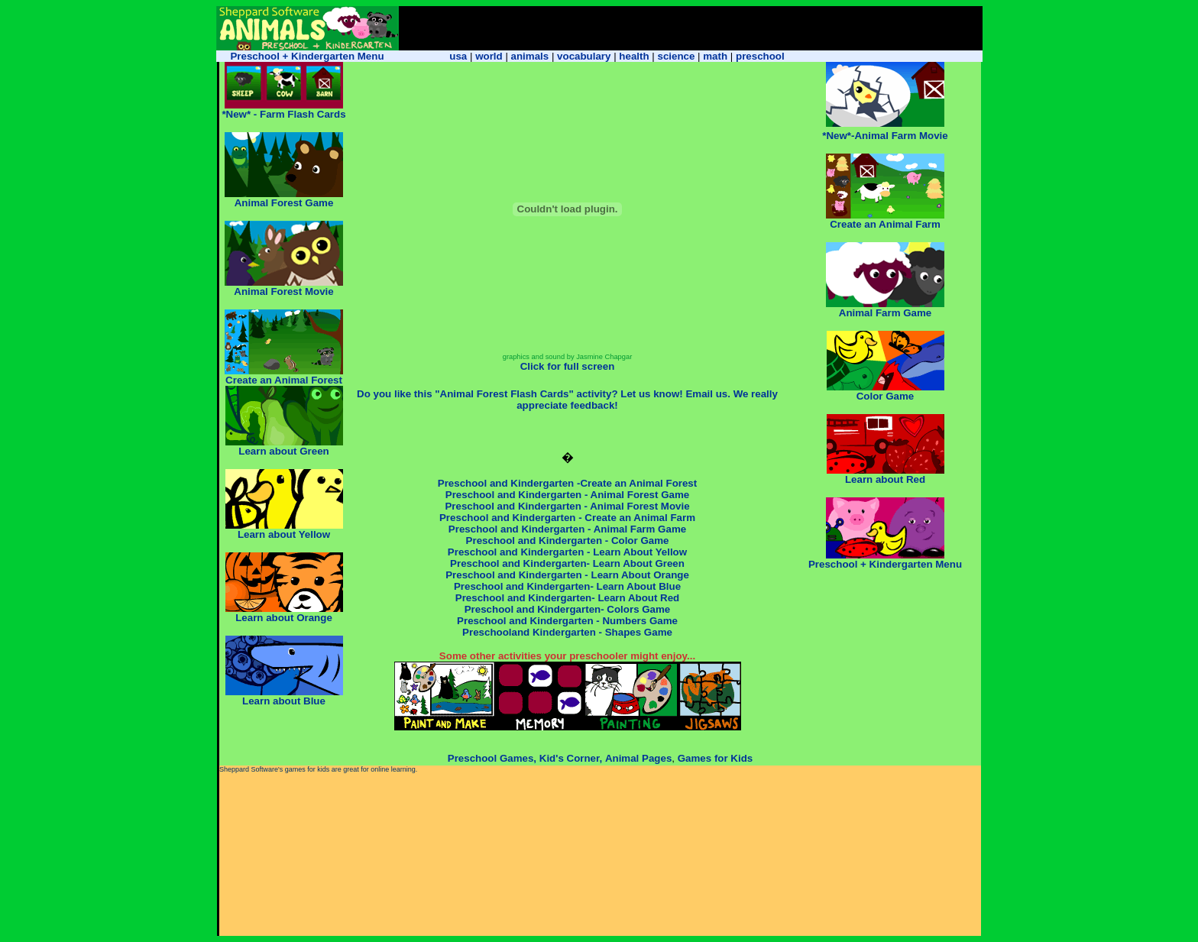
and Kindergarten (551, 620)
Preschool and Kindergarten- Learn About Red (567, 598)
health (634, 56)
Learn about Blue (284, 696)
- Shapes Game (634, 632)
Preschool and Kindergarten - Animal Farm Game (567, 529)
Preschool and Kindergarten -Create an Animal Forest (567, 483)
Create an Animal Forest (283, 380)
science (676, 56)
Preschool (483, 620)
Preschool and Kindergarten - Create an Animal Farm (567, 517)
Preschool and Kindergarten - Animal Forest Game (567, 494)
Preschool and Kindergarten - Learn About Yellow (567, 552)
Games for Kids (715, 758)
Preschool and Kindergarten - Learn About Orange (567, 575)
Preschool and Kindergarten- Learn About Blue (567, 586)
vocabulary (583, 56)
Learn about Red (885, 479)
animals (530, 56)
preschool (760, 56)
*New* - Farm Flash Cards (283, 114)
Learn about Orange (283, 617)
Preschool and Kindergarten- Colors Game (568, 609)
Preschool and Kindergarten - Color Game (567, 540)
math (715, 56)
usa (458, 56)
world (489, 56)
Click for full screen (567, 366)
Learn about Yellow (284, 534)
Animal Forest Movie (283, 291)
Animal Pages (638, 758)
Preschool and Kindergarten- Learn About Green (567, 563)
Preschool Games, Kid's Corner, (525, 758)
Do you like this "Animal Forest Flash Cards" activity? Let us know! (520, 394)
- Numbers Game (637, 620)
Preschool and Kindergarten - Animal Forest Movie (567, 506)
